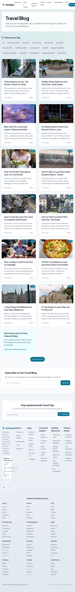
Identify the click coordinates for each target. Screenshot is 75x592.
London (29, 526)
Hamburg (5, 569)
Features (17, 2)
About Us (19, 448)
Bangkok (54, 544)
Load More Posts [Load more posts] (37, 359)
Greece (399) (61, 53)
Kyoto (4, 509)
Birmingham (30, 537)
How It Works (25, 4)
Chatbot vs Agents (68, 442)
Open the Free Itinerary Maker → (16, 349)
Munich (4, 566)
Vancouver (30, 566)
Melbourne (30, 547)
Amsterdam (6, 544)
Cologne (5, 572)
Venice (53, 515)
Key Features (68, 447)
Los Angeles (6, 528)
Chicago (5, 531)
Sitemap (31, 459)
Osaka (4, 512)
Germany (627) (35, 48)
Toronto (29, 563)
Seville (53, 531)
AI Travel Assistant (43, 459)
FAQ (66, 2)
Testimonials (58, 2)
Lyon (28, 509)
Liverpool (30, 534)
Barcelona (54, 526)
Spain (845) (59, 43)
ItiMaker (8, 4)
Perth (28, 553)
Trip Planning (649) (21, 48)
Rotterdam (6, 547)
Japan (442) (23, 53)
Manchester (30, 531)
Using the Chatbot (68, 436)
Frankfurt (5, 574)
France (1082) (37, 43)
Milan (52, 509)
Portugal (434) (34, 53)
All (3, 43)
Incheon (53, 574)
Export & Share (55, 456)
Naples (53, 518)
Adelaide (29, 555)
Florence (53, 512)
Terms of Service (31, 433)
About (49, 2)
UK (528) (45, 48)
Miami (4, 534)
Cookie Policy (30, 445)
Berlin (4, 563)
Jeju (52, 569)
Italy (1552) (25, 43)
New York (5, 526)
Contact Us (31, 454)
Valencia (53, 534)
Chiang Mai (54, 547)
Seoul (52, 563)
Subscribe (65, 383)
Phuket (53, 550)
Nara (3, 518)
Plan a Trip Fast (55, 436)
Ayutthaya (54, 553)
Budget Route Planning (55, 448)
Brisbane (29, 550)
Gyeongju (54, 572)
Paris (28, 507)
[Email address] (32, 382)
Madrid (53, 528)
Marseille (29, 512)
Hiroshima (5, 515)
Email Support (43, 436)
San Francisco (6, 537)
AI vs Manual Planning (55, 463)
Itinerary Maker (34, 4)
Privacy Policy (30, 439)
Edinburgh (30, 528)
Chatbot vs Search (68, 459)
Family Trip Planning (55, 442)
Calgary (29, 572)
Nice (28, 515)
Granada (53, 537)
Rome (53, 507)
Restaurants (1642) (13, 43)
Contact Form (43, 442)
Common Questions (68, 453)
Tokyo (4, 507)
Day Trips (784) (7, 48)
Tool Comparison (56, 470)
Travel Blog (42, 3)
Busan (53, 566)
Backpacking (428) (48, 53)
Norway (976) (48, 43)
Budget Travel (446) (57, 48)
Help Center (42, 447)
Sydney (29, 544)
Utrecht (4, 553)
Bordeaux (30, 518)
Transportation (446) (9, 53)
